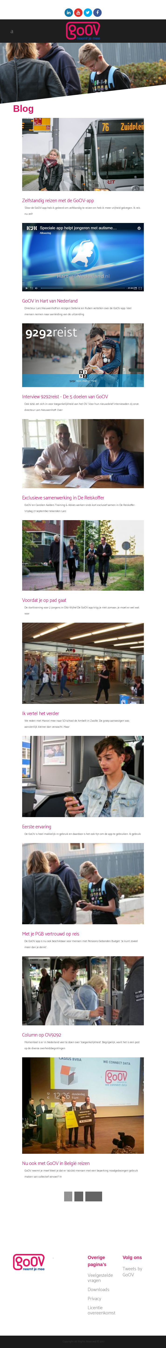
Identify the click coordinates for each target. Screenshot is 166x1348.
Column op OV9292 (41, 1035)
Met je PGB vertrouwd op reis (50, 934)
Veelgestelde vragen (100, 1278)
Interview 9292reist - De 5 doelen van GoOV (65, 397)
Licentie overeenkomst (101, 1311)
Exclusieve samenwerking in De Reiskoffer (63, 498)
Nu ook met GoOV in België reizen (56, 1164)
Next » (94, 1196)
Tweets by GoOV (132, 1272)
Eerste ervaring (36, 827)
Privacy (94, 1299)
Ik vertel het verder (40, 714)
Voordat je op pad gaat (44, 600)
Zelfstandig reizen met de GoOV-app (58, 201)
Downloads (98, 1289)
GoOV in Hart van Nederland (50, 301)
